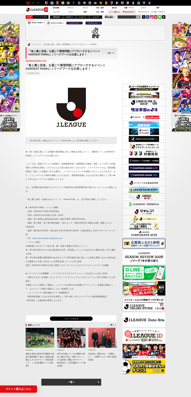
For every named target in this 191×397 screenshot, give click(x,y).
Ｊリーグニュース (32, 73)
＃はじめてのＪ (129, 12)
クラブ (143, 8)
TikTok (163, 17)
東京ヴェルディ (79, 3)
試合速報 (56, 8)
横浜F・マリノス (95, 3)
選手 (157, 8)
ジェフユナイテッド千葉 (63, 3)
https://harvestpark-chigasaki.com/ (47, 238)
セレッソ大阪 (122, 3)
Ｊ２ (33, 3)
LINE (159, 17)
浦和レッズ (57, 3)
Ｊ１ (28, 3)
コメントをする (71, 318)
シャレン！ (82, 17)
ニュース (56, 12)
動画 (85, 12)
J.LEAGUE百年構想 (110, 17)
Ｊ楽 (114, 12)
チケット (71, 8)
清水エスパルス (100, 3)
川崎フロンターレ (90, 3)
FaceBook (147, 17)
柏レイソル (68, 3)
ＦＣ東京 (73, 3)
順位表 (114, 8)
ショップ (96, 17)
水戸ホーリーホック (52, 3)
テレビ (85, 8)
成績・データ (129, 8)
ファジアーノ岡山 (133, 3)
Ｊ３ (37, 3)
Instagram (151, 17)
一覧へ (110, 53)
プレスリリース (143, 12)
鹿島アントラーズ (46, 3)
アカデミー (69, 17)
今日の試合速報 (41, 17)
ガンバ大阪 (117, 3)
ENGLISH (56, 17)
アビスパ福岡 (144, 3)
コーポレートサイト (158, 12)
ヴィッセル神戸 (128, 3)
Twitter (143, 17)
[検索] (137, 17)
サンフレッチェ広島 (138, 3)
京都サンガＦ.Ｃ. (111, 3)
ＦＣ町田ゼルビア (84, 3)
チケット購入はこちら (18, 389)
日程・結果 (100, 8)
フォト (70, 12)
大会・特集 (100, 12)
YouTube (155, 17)
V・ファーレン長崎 (149, 3)
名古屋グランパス (106, 3)
